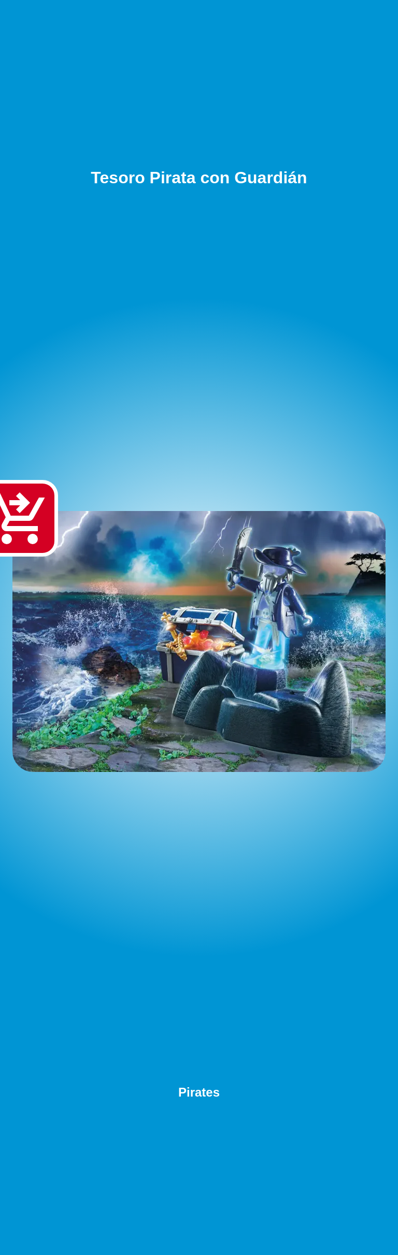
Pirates (199, 1092)
